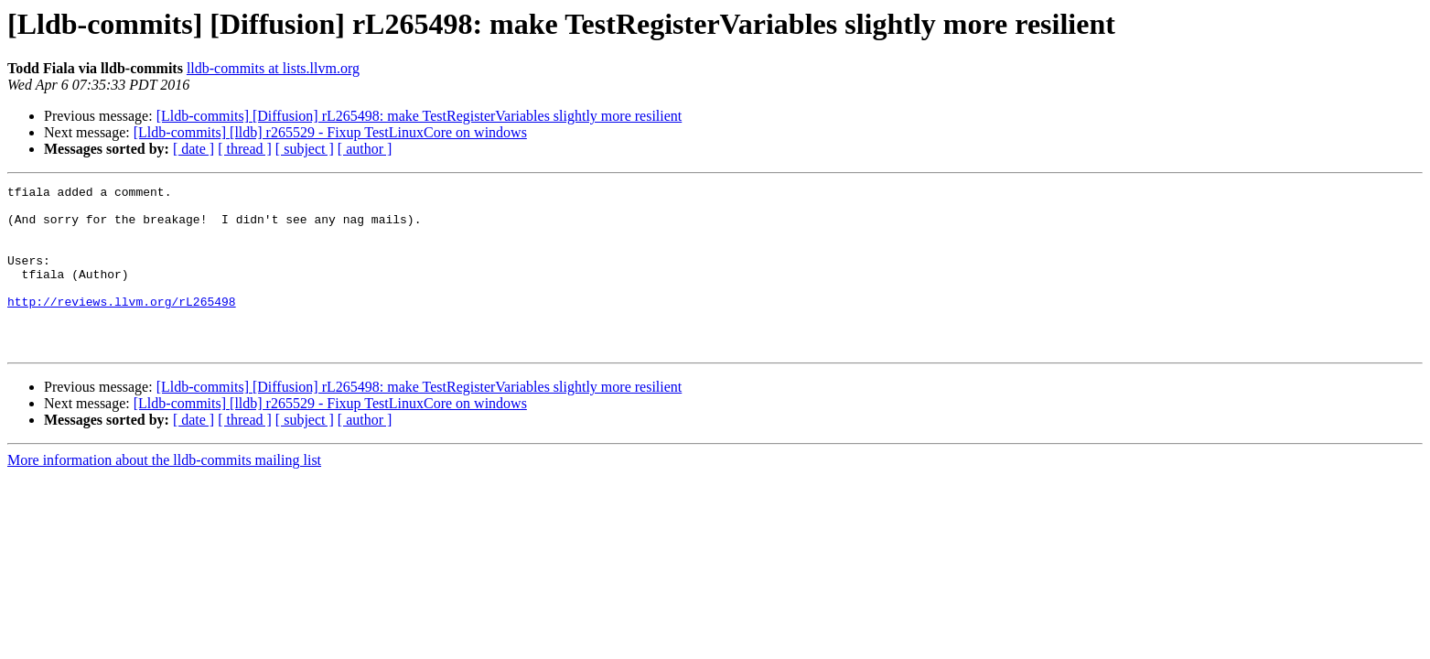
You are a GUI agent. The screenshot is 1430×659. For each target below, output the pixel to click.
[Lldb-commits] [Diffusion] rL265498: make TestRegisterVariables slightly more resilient (419, 116)
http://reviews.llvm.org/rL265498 (121, 326)
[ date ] (193, 149)
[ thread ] (245, 149)
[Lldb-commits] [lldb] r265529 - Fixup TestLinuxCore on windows (330, 132)
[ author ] (365, 149)
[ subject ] (304, 149)
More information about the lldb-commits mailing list (164, 493)
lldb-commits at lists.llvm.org (273, 68)
